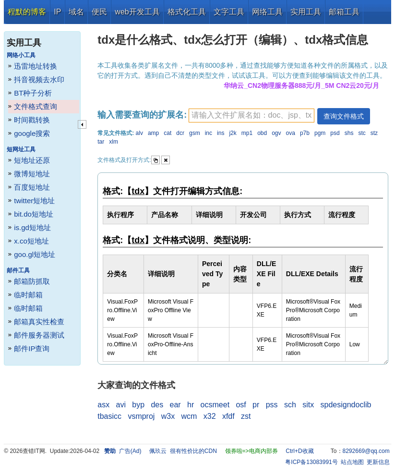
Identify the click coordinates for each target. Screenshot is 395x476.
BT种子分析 (33, 93)
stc (361, 133)
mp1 (246, 133)
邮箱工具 (344, 12)
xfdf (228, 416)
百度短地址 (32, 187)
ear (175, 405)
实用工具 (305, 12)
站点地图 (352, 462)
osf (241, 405)
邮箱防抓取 (32, 281)
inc (208, 133)
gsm (194, 133)
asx (103, 405)
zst (246, 416)
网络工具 (267, 12)
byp (138, 405)
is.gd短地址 (32, 227)
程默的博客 (27, 12)
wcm (189, 416)
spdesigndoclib (346, 405)
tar (100, 141)
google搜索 (32, 133)
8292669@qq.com (366, 451)
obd (262, 133)
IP (57, 12)
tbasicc (109, 416)
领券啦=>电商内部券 (251, 451)
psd (334, 133)
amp (153, 133)
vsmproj (141, 416)
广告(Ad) (130, 451)
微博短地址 (32, 174)
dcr (180, 133)
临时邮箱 (28, 295)
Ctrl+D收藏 (299, 451)
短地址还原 (32, 160)
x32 (209, 416)
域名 (76, 12)
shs (349, 133)
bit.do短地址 (33, 214)
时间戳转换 (32, 120)
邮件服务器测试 (39, 335)
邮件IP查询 (31, 348)
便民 (99, 12)
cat (167, 133)
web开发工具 (137, 12)
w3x (168, 416)
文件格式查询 (35, 106)
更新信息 (378, 462)
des (157, 405)
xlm (113, 141)
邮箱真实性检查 (39, 321)
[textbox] (251, 115)
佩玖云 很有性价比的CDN (183, 451)
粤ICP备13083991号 (311, 462)
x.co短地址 (31, 241)
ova (290, 133)
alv (139, 133)
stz (374, 133)
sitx (308, 405)
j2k (232, 133)
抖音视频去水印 (39, 79)
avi (120, 405)
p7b (305, 133)
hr (190, 405)
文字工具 (229, 12)
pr (255, 405)
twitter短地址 (34, 200)
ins (220, 133)
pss (272, 405)
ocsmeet (215, 405)
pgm (319, 133)
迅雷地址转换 (35, 66)
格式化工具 (187, 12)
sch (290, 405)
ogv (276, 133)
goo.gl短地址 (34, 254)
